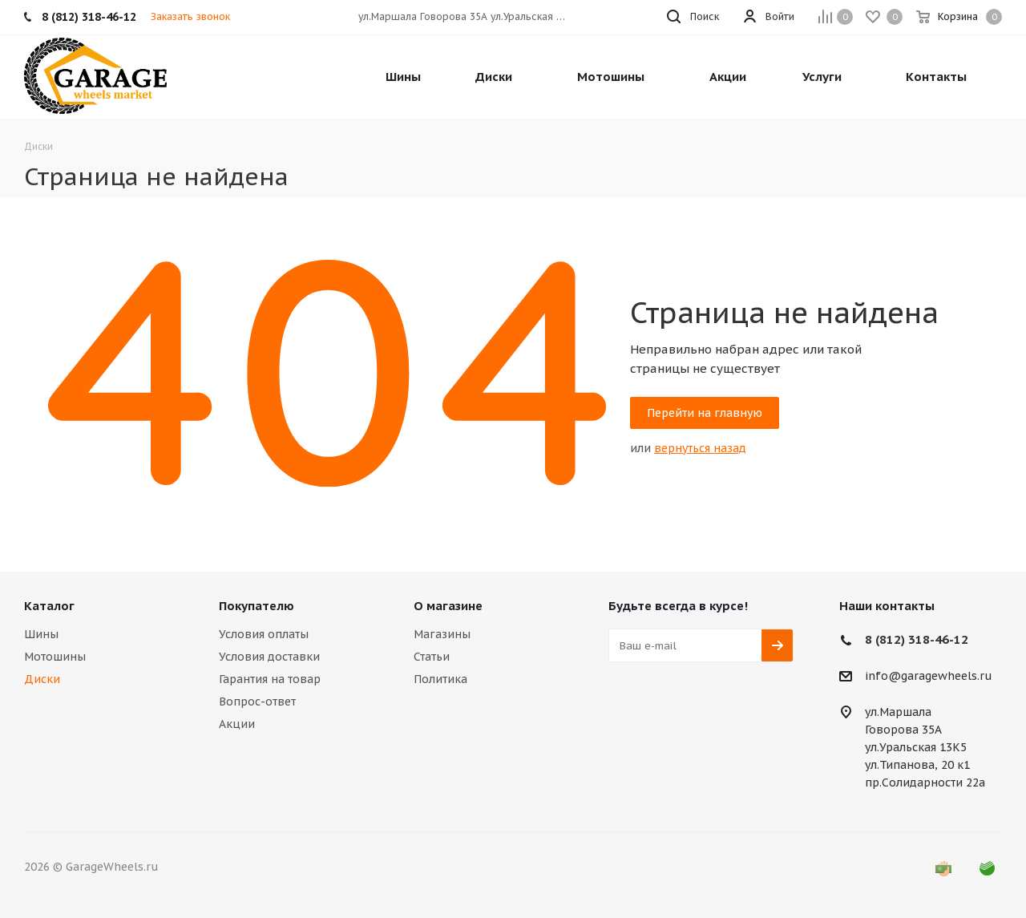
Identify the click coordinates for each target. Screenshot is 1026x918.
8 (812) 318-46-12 (916, 639)
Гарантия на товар (270, 679)
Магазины (442, 634)
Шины (41, 634)
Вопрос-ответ (257, 701)
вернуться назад (700, 448)
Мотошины (55, 656)
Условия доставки (269, 656)
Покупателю (256, 605)
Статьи (432, 656)
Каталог (49, 605)
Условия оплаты (264, 634)
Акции (237, 724)
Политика (440, 679)
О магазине (448, 605)
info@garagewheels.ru (928, 676)
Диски (42, 679)
